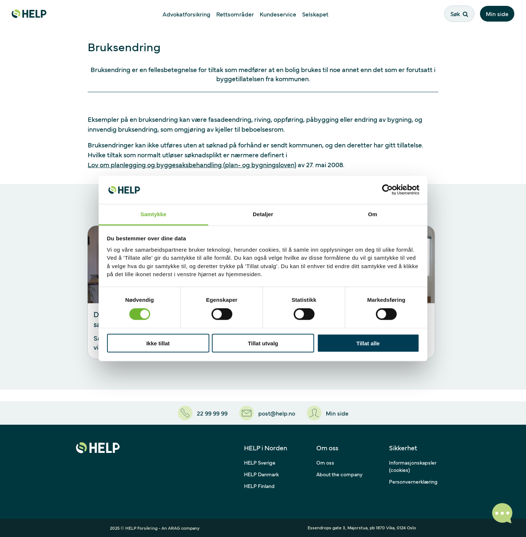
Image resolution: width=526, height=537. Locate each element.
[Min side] (327, 413)
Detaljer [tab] (263, 214)
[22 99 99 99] (203, 413)
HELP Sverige (259, 462)
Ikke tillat (157, 343)
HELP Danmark (261, 474)
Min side (497, 14)
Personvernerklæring (413, 481)
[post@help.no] (267, 413)
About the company (339, 474)
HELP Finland (259, 485)
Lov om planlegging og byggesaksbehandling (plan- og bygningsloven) (192, 164)
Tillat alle (368, 343)
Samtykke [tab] (154, 214)
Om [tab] (372, 214)
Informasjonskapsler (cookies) (413, 466)
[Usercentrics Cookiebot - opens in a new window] (387, 189)
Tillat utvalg (263, 343)
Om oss (325, 462)
